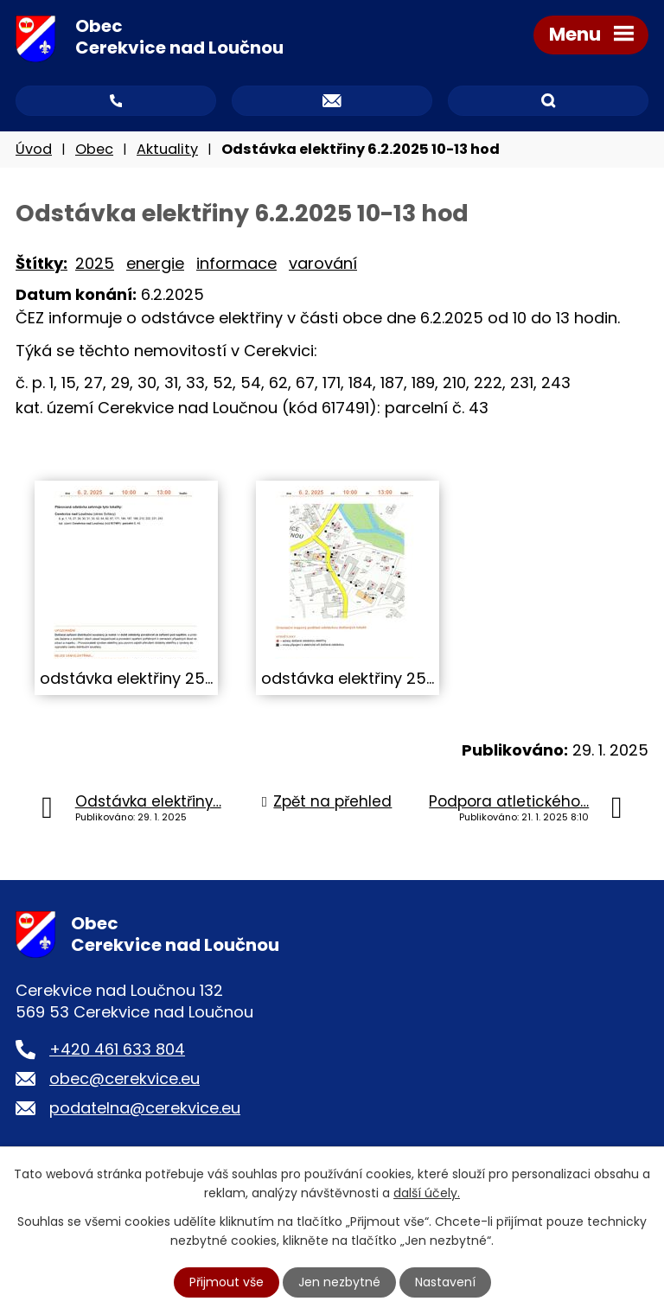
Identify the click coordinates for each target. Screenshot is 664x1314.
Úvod (34, 149)
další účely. (426, 1193)
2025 (94, 263)
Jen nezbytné (339, 1282)
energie (155, 263)
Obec (94, 149)
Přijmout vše (226, 1282)
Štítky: (41, 263)
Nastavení (445, 1282)
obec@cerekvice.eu (124, 1078)
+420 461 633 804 (117, 1049)
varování (323, 263)
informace (236, 263)
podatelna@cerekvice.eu (144, 1108)
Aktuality (167, 149)
